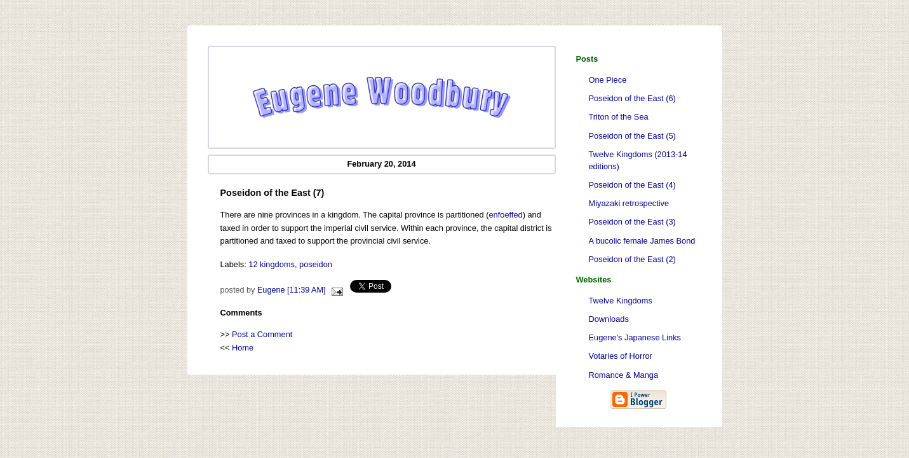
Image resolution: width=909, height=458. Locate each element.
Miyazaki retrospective (629, 203)
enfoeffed (506, 214)
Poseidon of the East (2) (632, 259)
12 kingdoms (271, 264)
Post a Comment (262, 334)
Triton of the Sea (619, 116)
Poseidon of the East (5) (632, 136)
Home (242, 347)
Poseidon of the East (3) (632, 221)
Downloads (609, 319)
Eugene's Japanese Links (635, 337)
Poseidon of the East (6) (632, 98)
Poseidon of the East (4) (632, 185)
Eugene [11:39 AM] (291, 290)
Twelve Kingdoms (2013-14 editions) (638, 160)
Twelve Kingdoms (620, 300)
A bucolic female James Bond (642, 241)
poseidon (315, 264)
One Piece (608, 80)
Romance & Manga (624, 375)
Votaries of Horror (620, 356)
